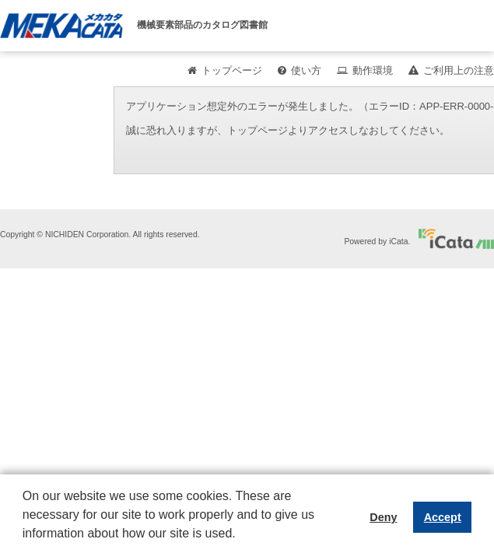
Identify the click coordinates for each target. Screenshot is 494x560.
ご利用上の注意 (458, 70)
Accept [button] (442, 517)
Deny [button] (383, 517)
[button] (25, 545)
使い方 (306, 70)
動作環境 (372, 70)
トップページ (231, 70)
